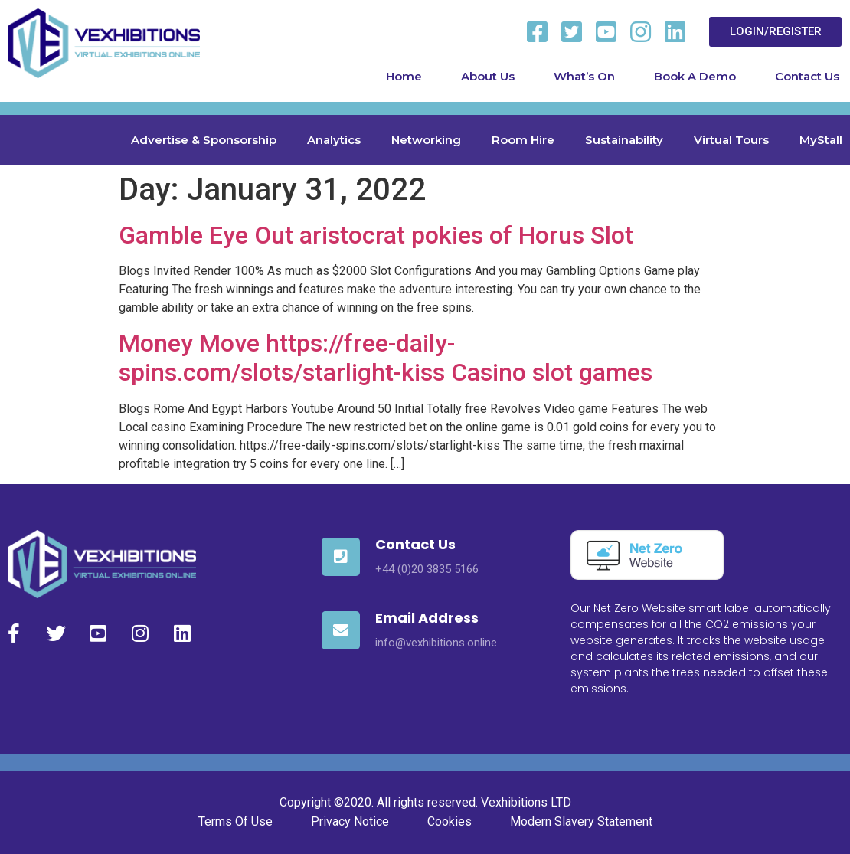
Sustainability (624, 140)
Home (404, 76)
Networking (426, 140)
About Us (488, 76)
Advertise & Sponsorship (203, 140)
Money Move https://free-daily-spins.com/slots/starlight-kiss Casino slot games (385, 358)
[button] (775, 32)
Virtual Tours (731, 140)
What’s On (584, 76)
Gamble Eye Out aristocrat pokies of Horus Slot (376, 235)
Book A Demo (695, 76)
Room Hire (523, 140)
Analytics (334, 140)
